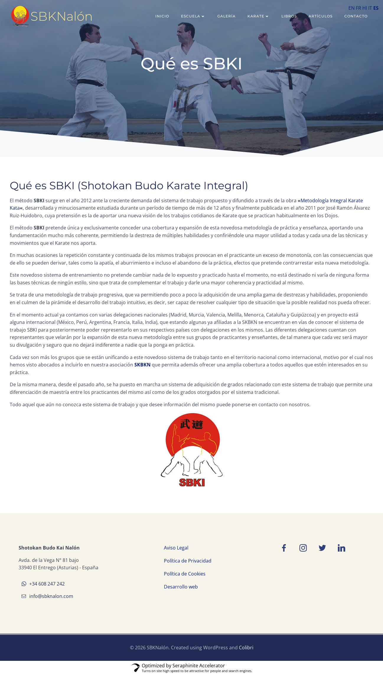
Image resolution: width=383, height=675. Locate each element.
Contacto (356, 16)
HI (364, 8)
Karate (258, 16)
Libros (289, 16)
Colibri (246, 647)
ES (376, 8)
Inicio (162, 16)
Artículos (321, 16)
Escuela (193, 16)
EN (351, 8)
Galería (226, 16)
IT (370, 8)
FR (358, 8)
